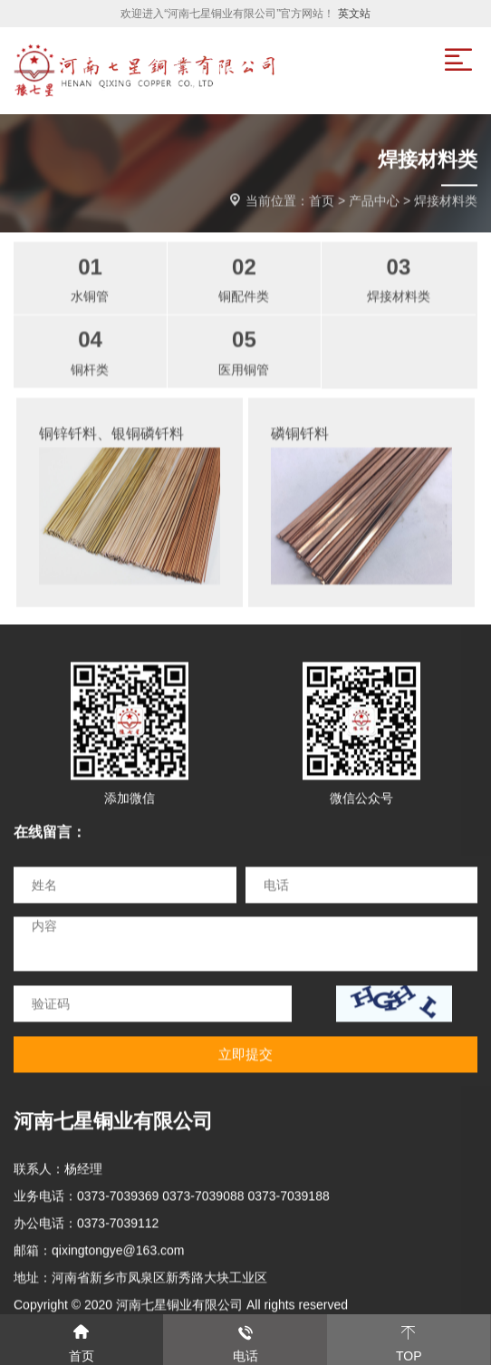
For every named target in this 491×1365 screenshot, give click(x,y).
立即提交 (245, 1054)
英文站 (354, 13)
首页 (321, 201)
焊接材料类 (445, 201)
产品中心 (374, 201)
